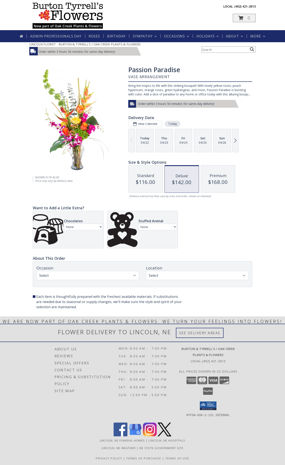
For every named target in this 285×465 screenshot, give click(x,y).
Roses (94, 36)
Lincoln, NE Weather (119, 448)
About (235, 36)
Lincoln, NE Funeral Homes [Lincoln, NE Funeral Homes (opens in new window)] (122, 440)
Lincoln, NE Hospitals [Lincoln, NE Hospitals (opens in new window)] (167, 440)
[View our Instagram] (150, 435)
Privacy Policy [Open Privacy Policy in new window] (109, 458)
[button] (244, 18)
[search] (252, 49)
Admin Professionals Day (55, 36)
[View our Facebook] (120, 435)
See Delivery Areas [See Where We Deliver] (199, 332)
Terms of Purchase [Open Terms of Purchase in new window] (143, 458)
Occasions (177, 36)
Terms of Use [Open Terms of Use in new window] (177, 458)
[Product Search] (225, 50)
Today (172, 124)
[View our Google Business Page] (135, 435)
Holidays (208, 36)
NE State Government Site (161, 448)
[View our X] (164, 435)
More (258, 36)
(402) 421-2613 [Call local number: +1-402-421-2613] (245, 6)
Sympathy (145, 36)
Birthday (116, 36)
